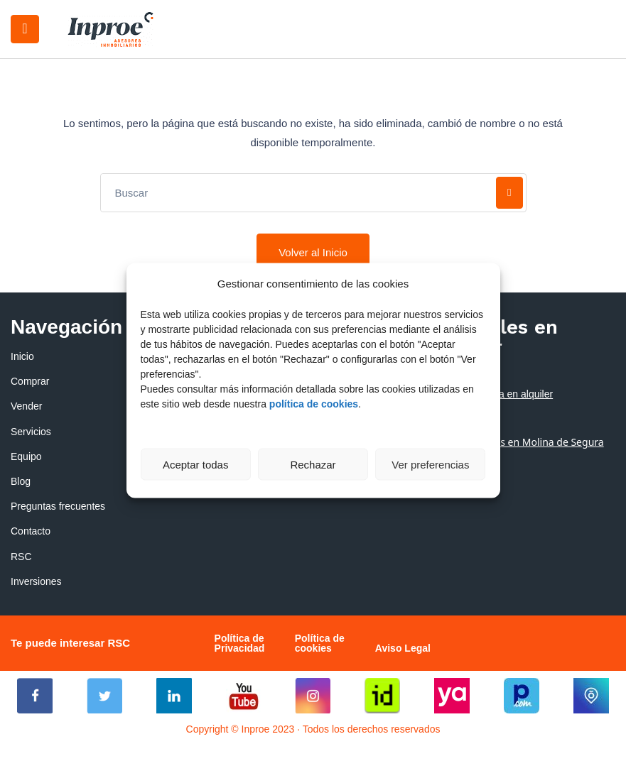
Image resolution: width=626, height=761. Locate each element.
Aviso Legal (403, 648)
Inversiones (36, 581)
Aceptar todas (196, 464)
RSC (21, 556)
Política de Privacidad (240, 643)
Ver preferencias (430, 464)
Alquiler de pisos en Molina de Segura (515, 442)
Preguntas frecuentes (58, 506)
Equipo (26, 456)
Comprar (30, 381)
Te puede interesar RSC (70, 643)
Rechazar (312, 464)
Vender (26, 406)
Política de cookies (320, 643)
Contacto (30, 531)
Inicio (22, 356)
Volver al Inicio (313, 252)
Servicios (31, 431)
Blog (21, 481)
